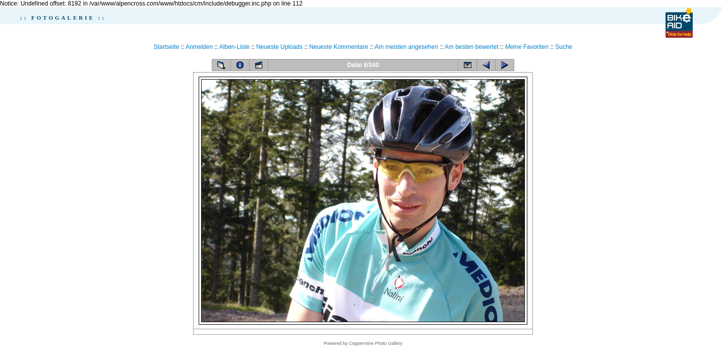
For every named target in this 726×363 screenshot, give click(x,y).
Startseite (166, 46)
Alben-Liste (234, 46)
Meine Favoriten (527, 46)
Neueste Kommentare (339, 46)
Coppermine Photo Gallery (375, 343)
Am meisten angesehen (406, 46)
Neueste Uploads (279, 46)
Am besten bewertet (472, 46)
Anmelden (199, 46)
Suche (563, 46)
